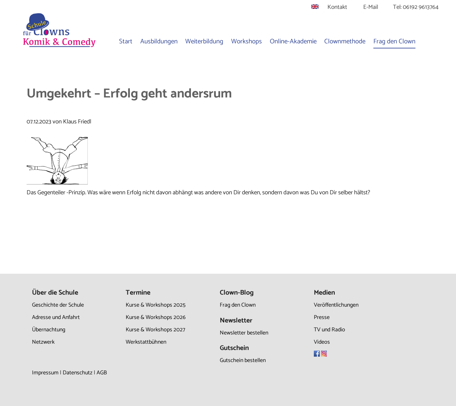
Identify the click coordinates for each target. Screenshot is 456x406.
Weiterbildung (204, 41)
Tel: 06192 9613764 (416, 7)
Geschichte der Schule (58, 305)
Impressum (45, 373)
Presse (322, 317)
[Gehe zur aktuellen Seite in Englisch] (315, 7)
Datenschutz (77, 373)
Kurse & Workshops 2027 (155, 329)
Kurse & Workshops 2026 (156, 317)
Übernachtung (48, 329)
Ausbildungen (159, 41)
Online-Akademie (293, 41)
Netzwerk (43, 342)
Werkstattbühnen (146, 342)
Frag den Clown (394, 41)
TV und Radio (329, 329)
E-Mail (370, 7)
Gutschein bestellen (243, 360)
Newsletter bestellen (244, 333)
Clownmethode (344, 41)
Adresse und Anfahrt (56, 317)
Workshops (246, 41)
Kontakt (337, 7)
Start (125, 41)
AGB (102, 373)
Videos (322, 342)
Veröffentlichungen (336, 305)
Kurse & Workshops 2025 (156, 305)
